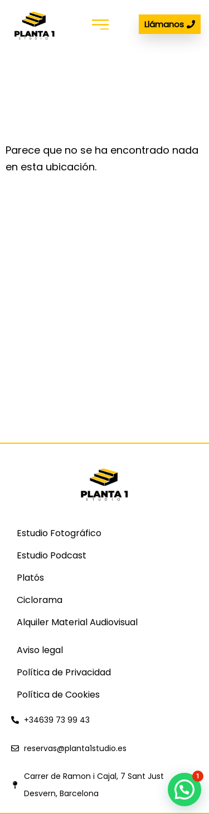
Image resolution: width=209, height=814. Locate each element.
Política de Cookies (58, 694)
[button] (100, 24)
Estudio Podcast (51, 555)
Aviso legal (40, 650)
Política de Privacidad (64, 672)
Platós (30, 577)
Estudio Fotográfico (59, 533)
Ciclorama (39, 600)
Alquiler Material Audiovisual (77, 622)
